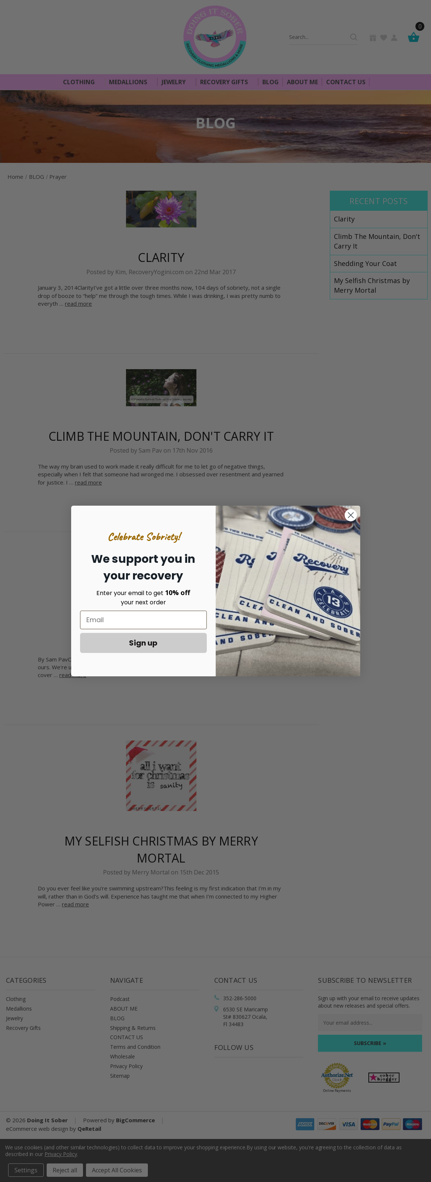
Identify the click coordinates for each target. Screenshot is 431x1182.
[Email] (143, 620)
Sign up (143, 643)
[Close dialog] (350, 515)
